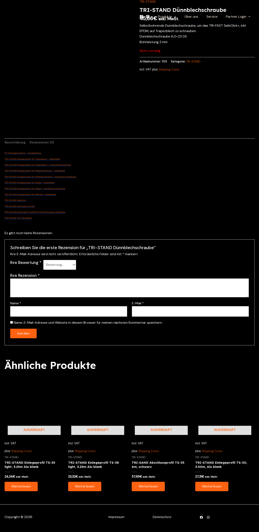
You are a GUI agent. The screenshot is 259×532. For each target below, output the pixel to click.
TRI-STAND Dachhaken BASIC (20, 206)
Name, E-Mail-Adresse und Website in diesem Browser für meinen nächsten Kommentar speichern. (88, 324)
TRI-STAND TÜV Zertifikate (18, 218)
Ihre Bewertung (25, 263)
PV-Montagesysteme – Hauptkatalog (23, 153)
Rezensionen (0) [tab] (43, 142)
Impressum (116, 519)
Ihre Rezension (25, 276)
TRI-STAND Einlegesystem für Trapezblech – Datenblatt (32, 159)
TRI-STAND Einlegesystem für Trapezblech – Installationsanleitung (38, 165)
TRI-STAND (194, 61)
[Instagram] (154, 17)
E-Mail (138, 304)
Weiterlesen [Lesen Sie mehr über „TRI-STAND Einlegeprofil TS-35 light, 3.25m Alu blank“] (21, 488)
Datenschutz (162, 519)
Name (15, 304)
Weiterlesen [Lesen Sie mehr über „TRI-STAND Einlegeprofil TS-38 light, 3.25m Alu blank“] (85, 488)
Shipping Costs (169, 69)
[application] (180, 16)
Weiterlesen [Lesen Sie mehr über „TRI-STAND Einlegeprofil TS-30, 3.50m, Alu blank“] (212, 488)
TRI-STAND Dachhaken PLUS (19, 212)
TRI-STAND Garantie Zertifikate (49, 212)
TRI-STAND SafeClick (15, 200)
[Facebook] (148, 17)
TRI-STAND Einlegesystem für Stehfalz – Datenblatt (30, 194)
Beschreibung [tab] (16, 142)
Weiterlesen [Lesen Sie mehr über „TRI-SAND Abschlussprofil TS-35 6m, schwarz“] (149, 488)
